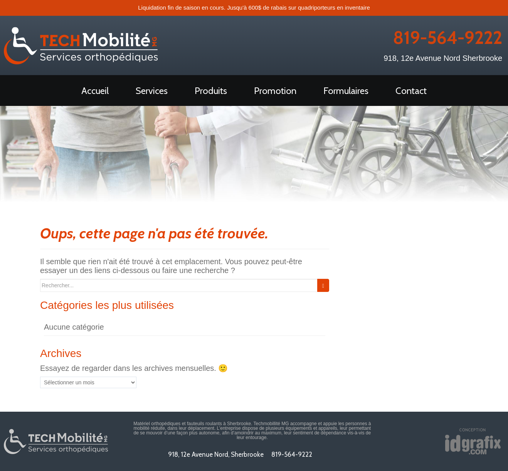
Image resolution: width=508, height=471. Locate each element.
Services (152, 90)
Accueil (95, 90)
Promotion (275, 90)
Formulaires (345, 90)
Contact (411, 90)
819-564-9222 (447, 38)
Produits (211, 90)
